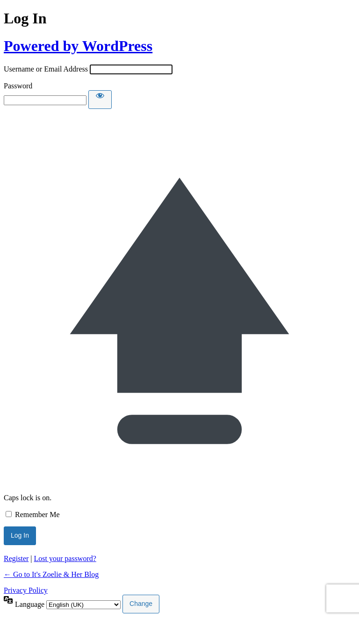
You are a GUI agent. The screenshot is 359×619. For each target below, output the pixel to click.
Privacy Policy (26, 590)
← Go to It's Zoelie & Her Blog (51, 574)
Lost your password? (65, 558)
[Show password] (100, 99)
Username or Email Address (46, 69)
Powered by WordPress (78, 45)
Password (18, 86)
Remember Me (37, 514)
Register (16, 558)
